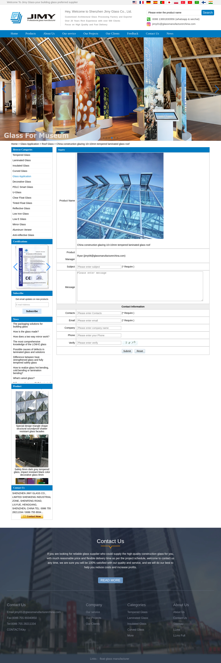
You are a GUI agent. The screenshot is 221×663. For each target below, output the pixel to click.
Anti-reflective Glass (23, 235)
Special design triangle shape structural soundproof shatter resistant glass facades (32, 430)
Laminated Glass (22, 160)
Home (14, 33)
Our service (69, 33)
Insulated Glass (21, 165)
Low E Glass (19, 219)
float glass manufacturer (114, 658)
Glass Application (29, 144)
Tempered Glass (21, 155)
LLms (176, 629)
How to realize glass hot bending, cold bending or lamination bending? (31, 372)
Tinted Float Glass (22, 203)
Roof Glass (48, 144)
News (170, 33)
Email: (11, 612)
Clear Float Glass (22, 197)
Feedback (132, 33)
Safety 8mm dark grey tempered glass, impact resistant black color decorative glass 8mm (32, 473)
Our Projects (91, 33)
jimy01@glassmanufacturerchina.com (173, 23)
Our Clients (112, 33)
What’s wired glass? (24, 379)
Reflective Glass (21, 208)
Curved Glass (20, 171)
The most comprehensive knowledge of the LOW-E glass (29, 344)
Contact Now (32, 516)
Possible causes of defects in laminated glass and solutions (29, 352)
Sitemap (178, 623)
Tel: (9, 623)
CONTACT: (14, 629)
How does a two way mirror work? (31, 338)
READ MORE (110, 580)
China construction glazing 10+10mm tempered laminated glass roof (113, 245)
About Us (49, 33)
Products (31, 33)
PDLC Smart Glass (23, 187)
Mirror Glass (19, 224)
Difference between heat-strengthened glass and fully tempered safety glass (28, 361)
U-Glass (17, 192)
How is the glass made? (26, 333)
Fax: (9, 617)
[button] (103, 138)
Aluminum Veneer (22, 229)
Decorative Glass (22, 181)
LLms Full (179, 635)
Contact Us (152, 33)
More (130, 635)
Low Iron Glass (21, 213)
